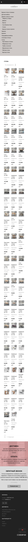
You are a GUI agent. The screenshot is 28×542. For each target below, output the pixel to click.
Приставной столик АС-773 (22, 222)
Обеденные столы (6, 43)
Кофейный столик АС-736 (14, 311)
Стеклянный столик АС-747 (22, 355)
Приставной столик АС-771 (7, 222)
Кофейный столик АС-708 (14, 199)
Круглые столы (6, 52)
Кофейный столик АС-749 (6, 378)
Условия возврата (6, 511)
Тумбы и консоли (6, 46)
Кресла (4, 22)
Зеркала (4, 31)
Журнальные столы (7, 48)
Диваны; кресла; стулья (7, 16)
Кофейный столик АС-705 (14, 333)
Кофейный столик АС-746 (6, 400)
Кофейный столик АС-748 (14, 355)
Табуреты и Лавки (6, 18)
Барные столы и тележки (8, 12)
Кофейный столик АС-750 (21, 400)
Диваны (4, 20)
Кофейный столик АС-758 (6, 333)
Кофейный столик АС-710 (6, 199)
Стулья (4, 27)
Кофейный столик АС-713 (21, 177)
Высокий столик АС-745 (21, 376)
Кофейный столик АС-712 (21, 288)
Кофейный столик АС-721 (6, 311)
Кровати (4, 33)
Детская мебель (6, 14)
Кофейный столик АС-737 (21, 333)
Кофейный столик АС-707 (14, 177)
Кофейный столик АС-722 (21, 79)
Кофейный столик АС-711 (21, 311)
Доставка (4, 513)
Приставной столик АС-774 (7, 266)
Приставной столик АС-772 (14, 244)
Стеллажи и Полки (6, 37)
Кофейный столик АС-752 (14, 400)
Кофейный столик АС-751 (14, 378)
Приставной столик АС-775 (7, 244)
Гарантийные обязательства (8, 509)
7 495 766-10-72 (10, 497)
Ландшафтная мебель (7, 35)
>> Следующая (10, 437)
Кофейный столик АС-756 (6, 355)
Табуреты (4, 523)
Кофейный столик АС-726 (14, 266)
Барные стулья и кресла (8, 29)
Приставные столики (7, 41)
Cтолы (3, 521)
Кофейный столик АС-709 (21, 199)
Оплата (3, 515)
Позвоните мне (14, 486)
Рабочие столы (6, 50)
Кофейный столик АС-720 (6, 288)
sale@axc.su (8, 499)
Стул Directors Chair (7, 25)
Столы (3, 39)
